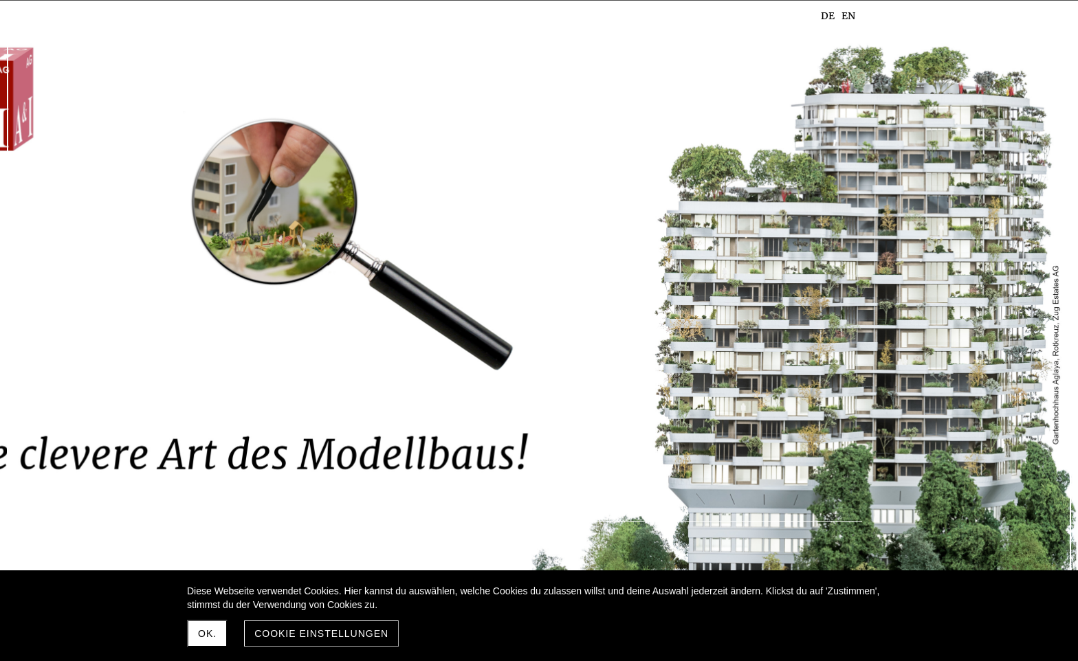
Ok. (207, 633)
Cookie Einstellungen (321, 633)
